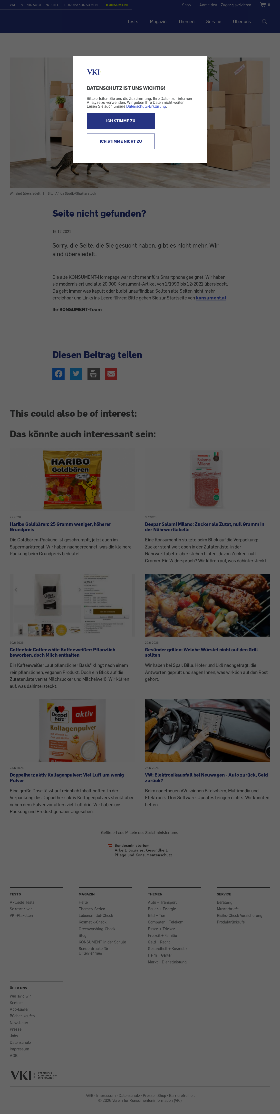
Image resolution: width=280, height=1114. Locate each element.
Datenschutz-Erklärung (146, 106)
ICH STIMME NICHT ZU (121, 141)
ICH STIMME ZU (120, 120)
